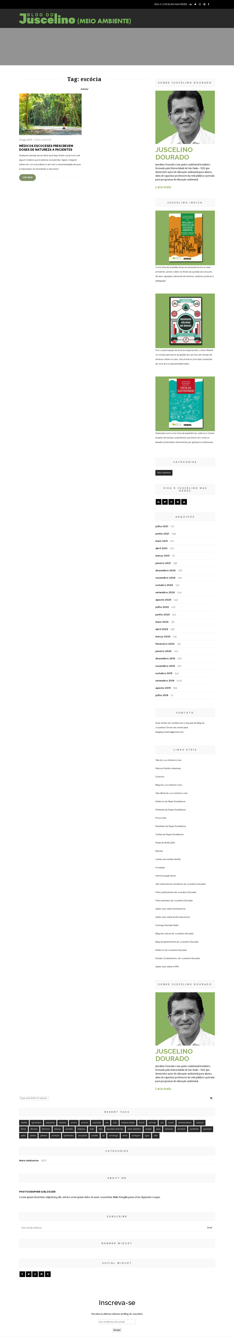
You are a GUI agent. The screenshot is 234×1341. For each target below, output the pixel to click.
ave (106, 1123)
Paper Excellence (176, 801)
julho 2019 (161, 695)
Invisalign (160, 867)
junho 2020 (162, 614)
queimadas (69, 1136)
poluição (55, 1136)
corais (171, 1123)
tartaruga (113, 1136)
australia (97, 1123)
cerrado (152, 1123)
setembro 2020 (165, 592)
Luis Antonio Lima (172, 760)
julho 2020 (162, 607)
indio (92, 1129)
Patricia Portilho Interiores (168, 768)
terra (125, 1136)
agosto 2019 (163, 688)
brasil (141, 1123)
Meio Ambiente (43, 140)
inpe (100, 1129)
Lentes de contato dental (168, 859)
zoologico (136, 1136)
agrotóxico (36, 1123)
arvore (74, 1123)
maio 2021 (161, 541)
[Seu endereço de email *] (117, 1322)
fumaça (57, 1129)
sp (103, 1136)
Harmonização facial (165, 875)
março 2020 (162, 636)
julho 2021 (161, 526)
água (147, 1136)
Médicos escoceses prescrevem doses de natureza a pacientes (46, 147)
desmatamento (185, 1123)
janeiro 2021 (163, 563)
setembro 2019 (164, 680)
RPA (177, 966)
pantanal (207, 1129)
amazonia (50, 1123)
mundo (148, 1129)
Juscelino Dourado (196, 884)
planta (33, 1136)
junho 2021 (162, 533)
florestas (46, 1129)
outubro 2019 (163, 673)
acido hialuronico (181, 917)
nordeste (181, 1129)
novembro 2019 (165, 666)
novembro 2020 (165, 577)
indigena (81, 1129)
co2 (162, 1123)
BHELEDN (170, 842)
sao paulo (82, 1136)
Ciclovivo (159, 776)
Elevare (159, 851)
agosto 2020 (163, 599)
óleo (156, 1136)
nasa (158, 1129)
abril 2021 (161, 548)
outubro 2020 (164, 585)
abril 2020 (161, 629)
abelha (24, 1123)
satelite (94, 1136)
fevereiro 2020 (165, 643)
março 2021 (162, 555)
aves (115, 1123)
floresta (34, 1129)
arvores (84, 1123)
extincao (200, 1123)
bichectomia (179, 908)
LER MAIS (27, 177)
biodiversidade (128, 1123)
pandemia (194, 1129)
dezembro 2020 (165, 570)
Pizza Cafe (160, 818)
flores (23, 1129)
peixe (23, 1136)
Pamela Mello (171, 925)
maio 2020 (162, 621)
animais (62, 1123)
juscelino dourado (115, 1129)
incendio (69, 1129)
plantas (43, 1136)
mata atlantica (134, 1129)
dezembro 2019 (165, 658)
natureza (169, 1129)
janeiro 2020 (163, 651)
